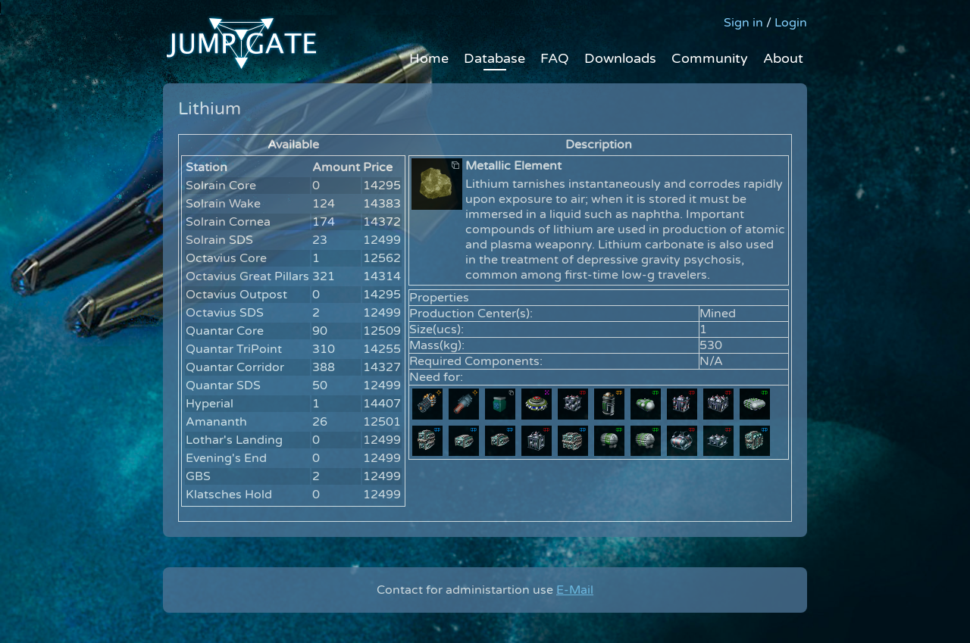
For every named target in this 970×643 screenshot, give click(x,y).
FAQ (554, 58)
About (783, 58)
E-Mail (574, 590)
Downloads (620, 58)
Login (790, 22)
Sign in (743, 22)
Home (429, 58)
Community (709, 58)
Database (494, 58)
